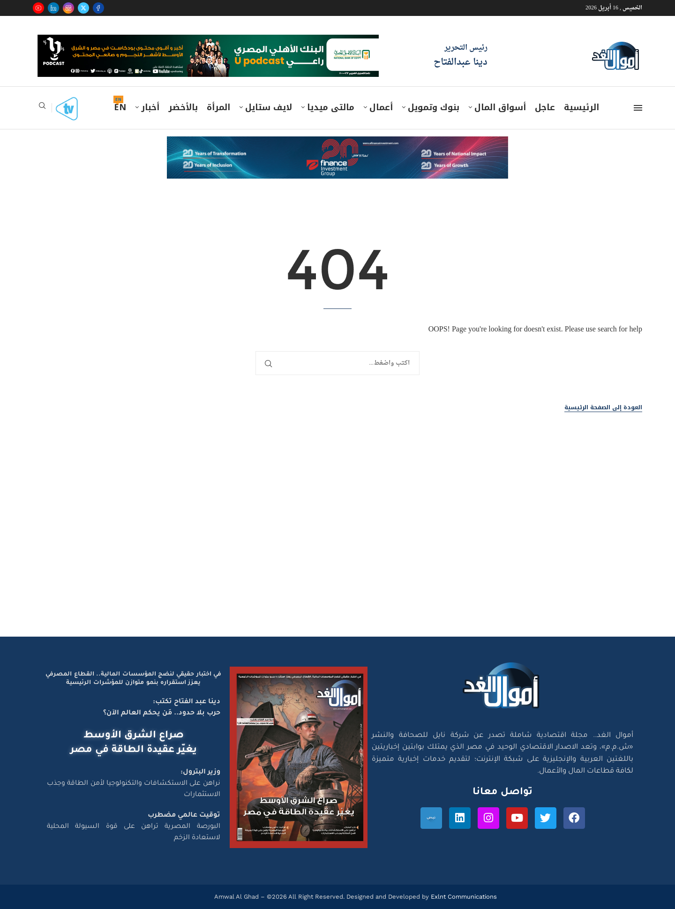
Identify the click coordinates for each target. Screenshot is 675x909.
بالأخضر (183, 107)
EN (120, 107)
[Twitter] (83, 8)
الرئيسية (581, 107)
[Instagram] (68, 8)
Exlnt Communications (463, 896)
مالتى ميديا (330, 107)
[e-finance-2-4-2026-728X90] (337, 145)
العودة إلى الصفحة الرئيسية (603, 407)
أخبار (150, 107)
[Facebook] (98, 8)
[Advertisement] (337, 547)
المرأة (218, 107)
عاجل (545, 107)
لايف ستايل (268, 107)
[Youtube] (38, 8)
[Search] (42, 108)
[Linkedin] (53, 8)
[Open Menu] (638, 108)
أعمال (381, 107)
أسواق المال (500, 107)
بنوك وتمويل (433, 107)
